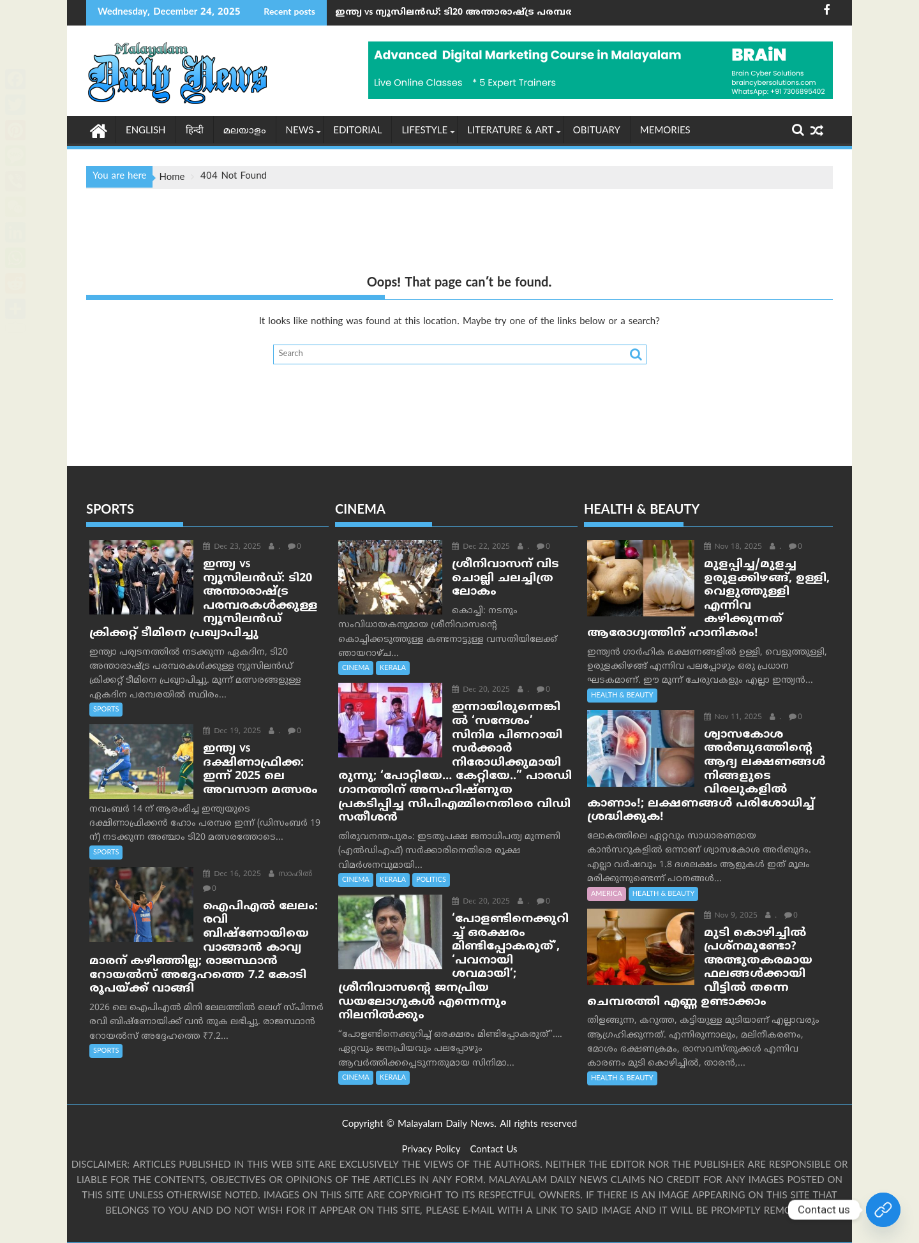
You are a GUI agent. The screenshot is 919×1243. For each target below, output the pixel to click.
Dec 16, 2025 (229, 874)
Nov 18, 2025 (730, 547)
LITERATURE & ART (510, 131)
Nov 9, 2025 (728, 915)
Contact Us (493, 1150)
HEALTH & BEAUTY (622, 695)
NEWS (300, 131)
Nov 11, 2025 (730, 717)
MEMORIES (665, 131)
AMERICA (606, 893)
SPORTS (106, 709)
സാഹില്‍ (288, 874)
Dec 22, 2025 (478, 547)
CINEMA (356, 668)
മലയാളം (244, 131)
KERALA (393, 668)
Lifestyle (424, 131)
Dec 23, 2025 (229, 547)
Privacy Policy (430, 1150)
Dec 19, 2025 (229, 731)
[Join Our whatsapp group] (883, 1210)
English (146, 131)
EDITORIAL (357, 131)
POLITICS (431, 865)
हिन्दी (195, 131)
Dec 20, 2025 (478, 690)
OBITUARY (596, 131)
